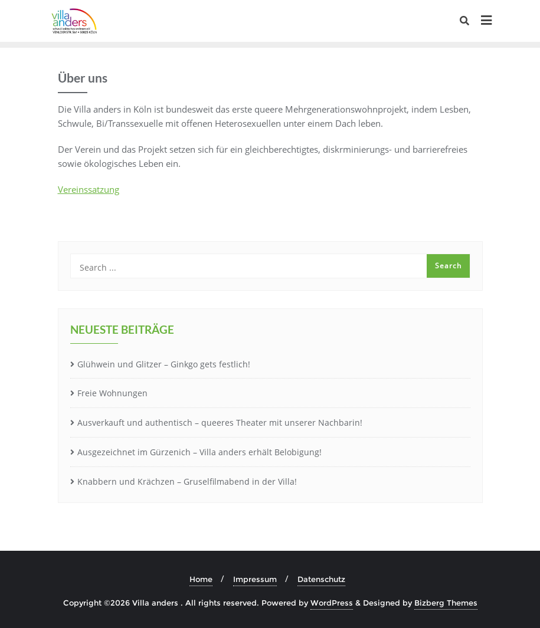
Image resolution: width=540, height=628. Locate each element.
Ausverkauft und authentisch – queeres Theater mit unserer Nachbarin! (219, 422)
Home (200, 579)
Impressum (255, 579)
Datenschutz (321, 579)
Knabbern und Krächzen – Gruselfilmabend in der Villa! (187, 481)
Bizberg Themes (445, 602)
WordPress (331, 602)
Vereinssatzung (88, 189)
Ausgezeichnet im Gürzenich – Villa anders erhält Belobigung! (199, 452)
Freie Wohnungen (112, 393)
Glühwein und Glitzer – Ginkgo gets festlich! (163, 364)
